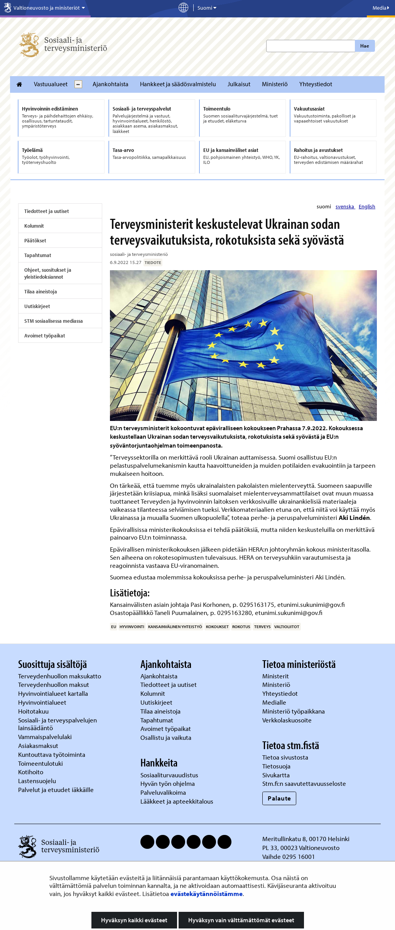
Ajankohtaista (110, 84)
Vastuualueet (51, 84)
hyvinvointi (132, 626)
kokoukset (217, 626)
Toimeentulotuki (41, 763)
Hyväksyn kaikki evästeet (134, 920)
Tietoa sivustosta (285, 757)
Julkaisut (239, 84)
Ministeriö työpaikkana (294, 711)
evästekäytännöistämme (206, 893)
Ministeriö (275, 84)
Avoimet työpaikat (44, 335)
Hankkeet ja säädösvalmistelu (178, 84)
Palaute (279, 798)
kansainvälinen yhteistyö (175, 626)
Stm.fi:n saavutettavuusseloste (304, 783)
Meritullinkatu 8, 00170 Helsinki (305, 839)
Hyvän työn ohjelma (167, 783)
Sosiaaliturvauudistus (169, 775)
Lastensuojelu (37, 781)
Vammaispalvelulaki (45, 736)
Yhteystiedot (315, 84)
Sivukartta (276, 775)
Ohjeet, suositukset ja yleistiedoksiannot (47, 273)
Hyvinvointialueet (43, 702)
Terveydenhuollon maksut (54, 684)
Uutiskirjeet (37, 306)
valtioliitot (286, 626)
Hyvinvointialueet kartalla (53, 693)
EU (113, 626)
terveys (262, 626)
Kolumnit (34, 225)
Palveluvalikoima (163, 792)
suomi (324, 206)
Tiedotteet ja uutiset (46, 211)
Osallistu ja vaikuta (165, 737)
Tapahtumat (37, 255)
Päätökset (35, 240)
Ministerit (276, 676)
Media (381, 7)
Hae (364, 46)
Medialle (275, 702)
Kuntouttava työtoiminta (51, 754)
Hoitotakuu (34, 711)
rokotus (241, 626)
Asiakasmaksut (38, 745)
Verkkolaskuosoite (287, 720)
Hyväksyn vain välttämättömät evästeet (241, 920)
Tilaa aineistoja (40, 291)
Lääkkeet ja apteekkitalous (176, 801)
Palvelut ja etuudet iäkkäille (56, 789)
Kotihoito (30, 772)
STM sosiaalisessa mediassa (53, 320)
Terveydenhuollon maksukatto (60, 676)
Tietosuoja (276, 766)
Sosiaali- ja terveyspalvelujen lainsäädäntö (57, 724)
